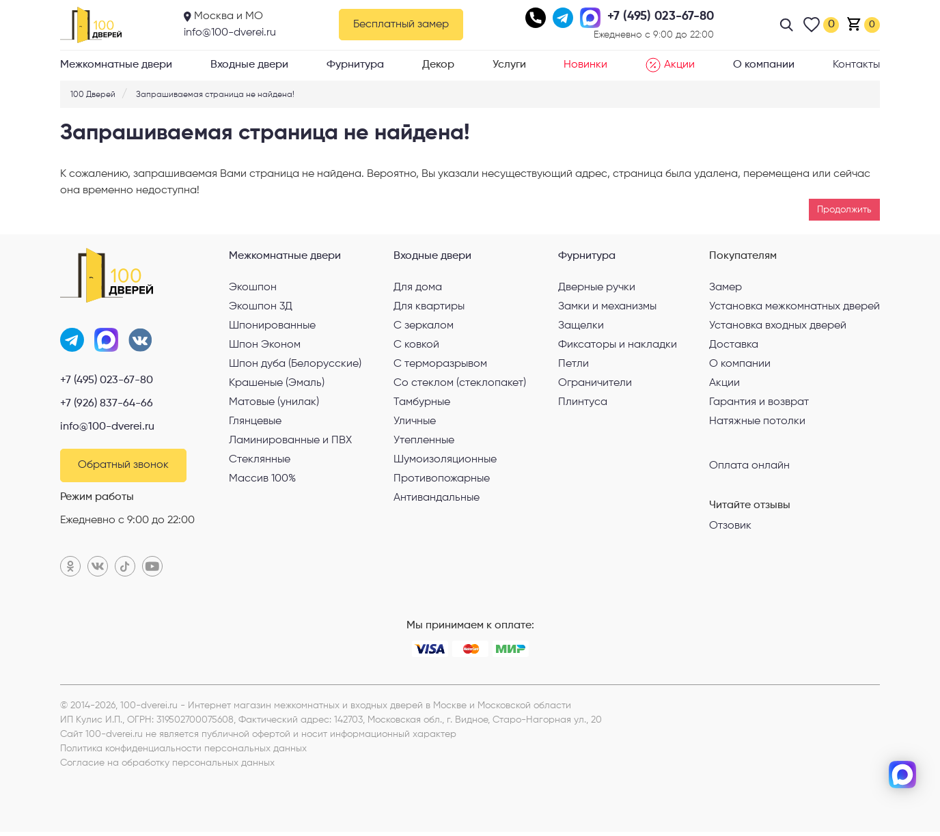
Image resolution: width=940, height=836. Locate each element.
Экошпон (253, 287)
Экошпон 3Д (260, 306)
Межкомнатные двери (116, 64)
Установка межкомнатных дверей (794, 306)
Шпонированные (272, 325)
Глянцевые (255, 421)
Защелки (581, 325)
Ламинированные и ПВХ (290, 440)
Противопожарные (441, 478)
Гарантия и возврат (759, 402)
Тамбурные (421, 402)
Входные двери (249, 64)
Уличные (414, 421)
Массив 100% (262, 478)
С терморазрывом (440, 364)
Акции (670, 64)
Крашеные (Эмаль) (276, 383)
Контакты (856, 64)
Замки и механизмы (607, 306)
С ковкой (416, 344)
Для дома (417, 287)
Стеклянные (259, 459)
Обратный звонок (123, 468)
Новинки (585, 64)
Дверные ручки (596, 287)
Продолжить (844, 209)
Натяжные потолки (757, 421)
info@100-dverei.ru (230, 32)
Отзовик (730, 525)
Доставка (733, 344)
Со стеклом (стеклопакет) (459, 383)
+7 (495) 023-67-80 (106, 382)
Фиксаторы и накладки (617, 344)
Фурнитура (355, 64)
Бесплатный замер (401, 24)
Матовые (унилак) (274, 402)
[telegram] (902, 729)
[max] (902, 774)
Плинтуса (582, 402)
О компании (763, 64)
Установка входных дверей (777, 325)
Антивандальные (436, 497)
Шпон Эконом (265, 344)
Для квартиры (429, 306)
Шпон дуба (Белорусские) (295, 364)
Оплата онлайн (749, 465)
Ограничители (595, 383)
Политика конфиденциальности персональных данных (183, 752)
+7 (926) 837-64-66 (106, 405)
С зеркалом (423, 325)
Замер (725, 287)
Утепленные (423, 440)
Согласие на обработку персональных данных (167, 767)
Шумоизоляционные (445, 459)
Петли (573, 364)
